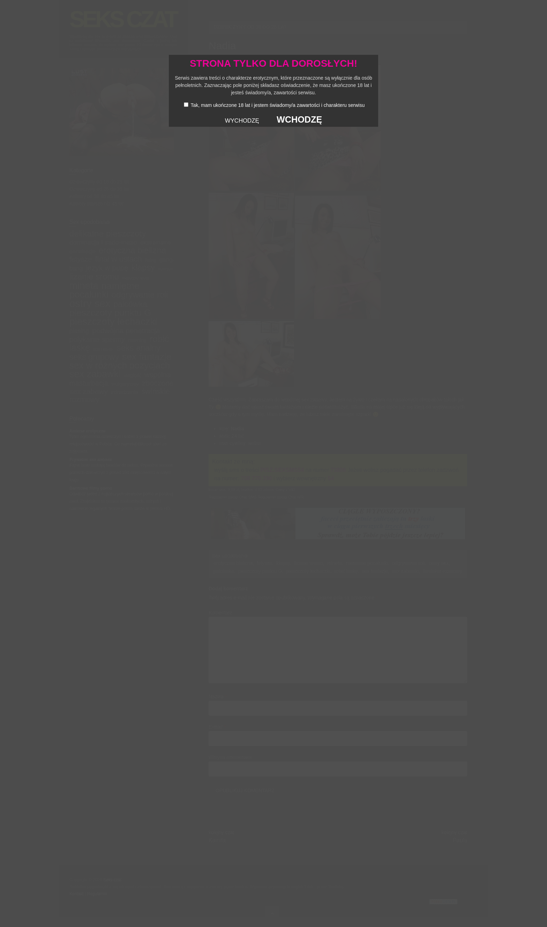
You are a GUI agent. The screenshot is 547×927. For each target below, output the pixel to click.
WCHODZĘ (299, 119)
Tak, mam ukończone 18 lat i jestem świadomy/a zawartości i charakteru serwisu (277, 105)
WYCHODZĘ (242, 120)
